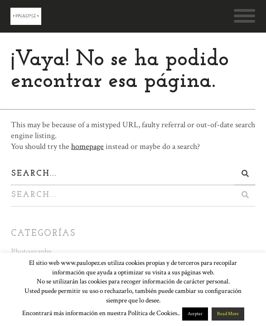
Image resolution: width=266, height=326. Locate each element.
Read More (228, 314)
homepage (87, 146)
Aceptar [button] (195, 314)
